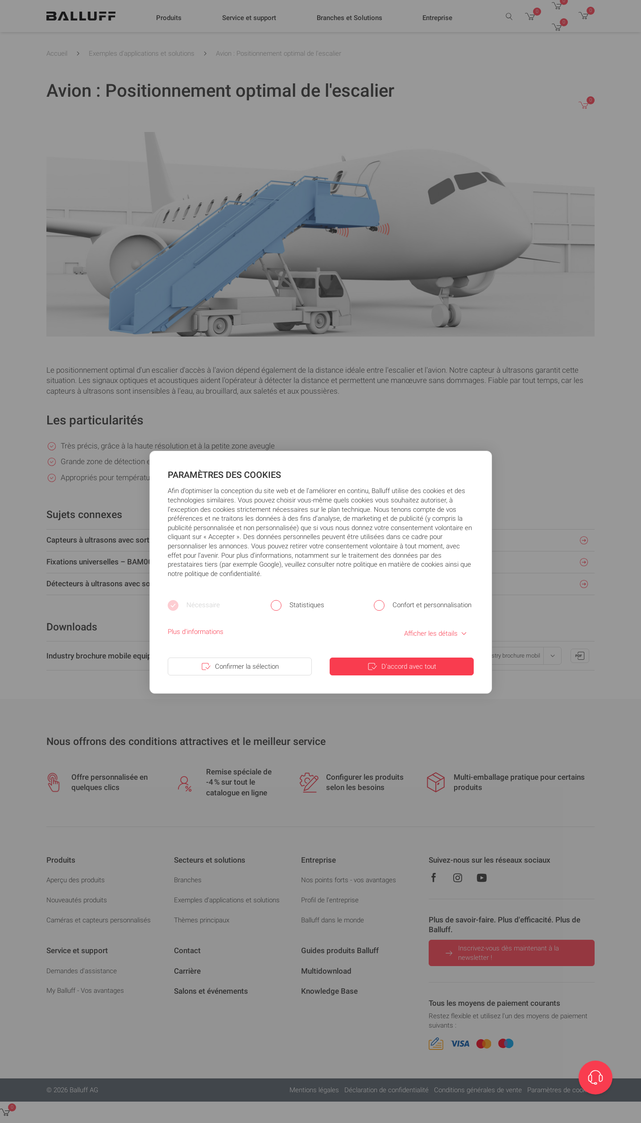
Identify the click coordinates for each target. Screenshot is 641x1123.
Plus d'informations (195, 632)
